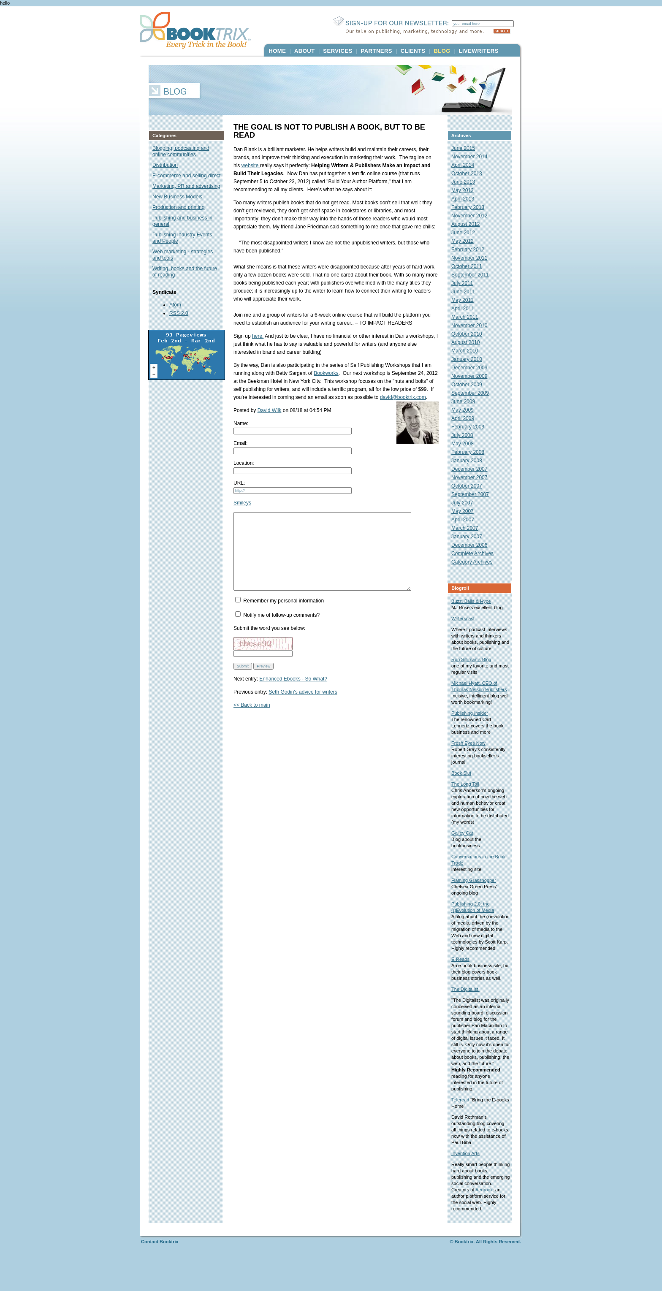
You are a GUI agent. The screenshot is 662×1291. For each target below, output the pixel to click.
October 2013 (470, 173)
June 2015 (467, 148)
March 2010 (468, 351)
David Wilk (270, 410)
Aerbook (463, 1221)
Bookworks (326, 373)
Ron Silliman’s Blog (475, 665)
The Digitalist (469, 1008)
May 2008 (466, 444)
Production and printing (178, 207)
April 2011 (466, 309)
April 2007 (466, 520)
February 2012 (471, 249)
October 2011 (470, 266)
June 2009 (467, 401)
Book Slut (465, 785)
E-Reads (464, 978)
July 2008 (466, 435)
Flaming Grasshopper (477, 892)
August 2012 (469, 224)
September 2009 (474, 393)
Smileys (242, 503)
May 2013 (466, 190)
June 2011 (467, 292)
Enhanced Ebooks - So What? (293, 694)
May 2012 (466, 241)
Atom (175, 305)
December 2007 (473, 469)
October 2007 (470, 486)
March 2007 (468, 528)
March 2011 (468, 317)
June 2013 (467, 182)
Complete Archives (476, 553)
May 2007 (466, 511)
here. (257, 336)
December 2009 (473, 368)
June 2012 (467, 233)
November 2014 (473, 157)
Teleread (464, 1125)
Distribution (165, 165)
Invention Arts (469, 1178)
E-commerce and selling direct (186, 176)
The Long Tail (469, 796)
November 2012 (473, 216)
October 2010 (470, 334)
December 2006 (473, 545)
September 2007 (474, 494)
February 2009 (471, 427)
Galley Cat (466, 845)
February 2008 (471, 452)
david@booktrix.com (403, 397)
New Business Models (177, 197)
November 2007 (473, 477)
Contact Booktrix (160, 1273)
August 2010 (469, 342)
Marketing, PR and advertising (186, 186)
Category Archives (475, 562)
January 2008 (470, 461)
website (242, 165)
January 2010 (470, 359)
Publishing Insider (473, 725)
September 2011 (474, 275)
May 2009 (466, 410)
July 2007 (466, 503)
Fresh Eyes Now (472, 755)
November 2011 (473, 258)
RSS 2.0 (178, 313)
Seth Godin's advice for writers (303, 707)
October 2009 (470, 385)
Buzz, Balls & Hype (475, 601)
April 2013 (466, 199)
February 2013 (471, 207)
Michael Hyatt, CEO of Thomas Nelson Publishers (478, 696)
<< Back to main (251, 720)
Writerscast (466, 618)
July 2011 (466, 283)
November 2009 (473, 376)
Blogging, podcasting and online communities (180, 151)
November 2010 (473, 325)
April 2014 (466, 165)
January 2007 (470, 537)
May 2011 (466, 300)
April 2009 (466, 418)
